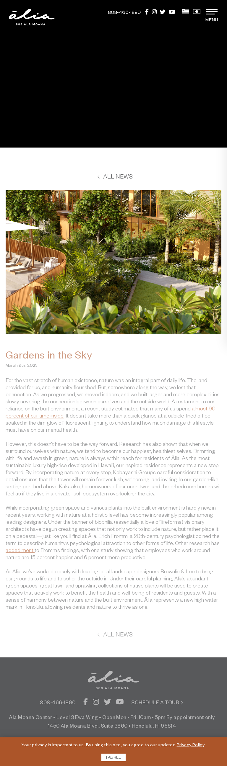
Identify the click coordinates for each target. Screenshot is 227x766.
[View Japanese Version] (196, 13)
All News (114, 177)
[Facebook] (147, 13)
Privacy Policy (191, 745)
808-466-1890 (58, 703)
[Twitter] (163, 13)
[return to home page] (32, 17)
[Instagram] (154, 13)
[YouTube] (172, 13)
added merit (20, 551)
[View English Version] (185, 13)
